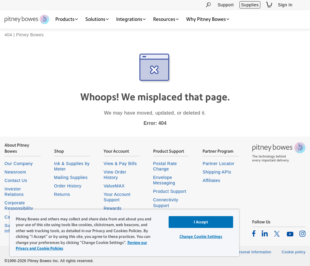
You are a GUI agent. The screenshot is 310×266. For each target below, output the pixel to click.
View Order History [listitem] (115, 175)
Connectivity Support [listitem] (165, 202)
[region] (124, 232)
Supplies (250, 4)
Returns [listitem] (62, 194)
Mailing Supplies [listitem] (71, 177)
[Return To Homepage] (27, 20)
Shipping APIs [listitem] (217, 172)
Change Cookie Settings (201, 236)
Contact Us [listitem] (16, 180)
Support (226, 4)
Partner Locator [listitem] (218, 163)
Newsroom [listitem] (15, 172)
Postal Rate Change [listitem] (165, 166)
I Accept (201, 222)
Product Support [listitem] (169, 191)
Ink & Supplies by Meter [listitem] (72, 166)
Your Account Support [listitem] (117, 197)
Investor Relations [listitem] (14, 192)
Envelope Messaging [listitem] (164, 180)
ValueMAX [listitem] (114, 185)
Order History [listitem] (68, 185)
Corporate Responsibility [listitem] (19, 205)
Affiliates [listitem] (211, 180)
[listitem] (254, 233)
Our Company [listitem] (19, 163)
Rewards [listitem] (112, 208)
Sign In (285, 4)
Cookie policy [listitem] (293, 252)
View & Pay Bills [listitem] (120, 163)
